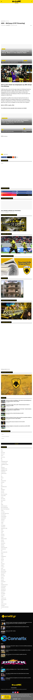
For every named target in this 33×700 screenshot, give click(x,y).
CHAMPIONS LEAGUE (4, 461)
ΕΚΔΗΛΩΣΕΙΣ (3, 543)
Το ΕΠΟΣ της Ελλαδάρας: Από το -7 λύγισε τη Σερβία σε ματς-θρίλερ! (17, 669)
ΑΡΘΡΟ (2, 522)
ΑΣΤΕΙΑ (2, 523)
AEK (1, 449)
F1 (1, 474)
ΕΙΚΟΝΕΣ (2, 540)
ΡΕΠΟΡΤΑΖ (3, 592)
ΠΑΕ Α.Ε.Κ (2, 578)
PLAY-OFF (2, 491)
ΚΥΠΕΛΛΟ (2, 566)
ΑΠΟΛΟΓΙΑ (2, 520)
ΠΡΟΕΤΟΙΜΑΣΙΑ (3, 586)
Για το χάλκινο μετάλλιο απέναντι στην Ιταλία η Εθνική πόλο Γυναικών (17, 673)
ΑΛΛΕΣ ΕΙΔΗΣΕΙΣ (3, 516)
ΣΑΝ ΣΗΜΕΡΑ (3, 593)
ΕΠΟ (1, 550)
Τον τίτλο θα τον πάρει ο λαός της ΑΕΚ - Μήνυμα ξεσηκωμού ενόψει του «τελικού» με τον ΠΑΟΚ (18, 405)
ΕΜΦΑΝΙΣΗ (3, 546)
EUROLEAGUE (3, 471)
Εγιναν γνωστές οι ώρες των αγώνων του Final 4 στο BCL (15, 421)
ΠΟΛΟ (2, 583)
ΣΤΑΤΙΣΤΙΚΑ (3, 595)
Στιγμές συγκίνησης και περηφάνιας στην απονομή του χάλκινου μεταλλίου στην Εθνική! (18, 678)
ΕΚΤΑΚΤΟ (2, 544)
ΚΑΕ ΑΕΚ (2, 559)
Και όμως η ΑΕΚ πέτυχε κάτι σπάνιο (8, 131)
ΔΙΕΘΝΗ (2, 537)
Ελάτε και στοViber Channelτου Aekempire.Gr (7, 697)
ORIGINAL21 (3, 489)
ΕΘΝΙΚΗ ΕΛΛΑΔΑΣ (4, 538)
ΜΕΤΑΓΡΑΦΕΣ (3, 569)
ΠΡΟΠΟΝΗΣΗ (3, 587)
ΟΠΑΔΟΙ (2, 577)
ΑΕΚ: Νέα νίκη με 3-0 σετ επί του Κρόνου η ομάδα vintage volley (16, 654)
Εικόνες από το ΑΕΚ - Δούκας (11, 630)
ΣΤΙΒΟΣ (2, 596)
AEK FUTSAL (6, 154)
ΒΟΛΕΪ (2, 529)
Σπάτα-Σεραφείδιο (3, 599)
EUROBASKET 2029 (4, 470)
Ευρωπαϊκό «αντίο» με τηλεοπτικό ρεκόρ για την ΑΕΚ (14, 413)
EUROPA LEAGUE (3, 473)
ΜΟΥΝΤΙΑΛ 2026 (3, 571)
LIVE (1, 483)
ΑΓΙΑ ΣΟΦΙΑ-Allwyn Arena (5, 513)
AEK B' (2, 451)
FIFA (1, 476)
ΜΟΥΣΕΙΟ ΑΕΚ (3, 572)
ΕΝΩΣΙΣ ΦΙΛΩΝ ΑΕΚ (4, 547)
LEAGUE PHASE (3, 480)
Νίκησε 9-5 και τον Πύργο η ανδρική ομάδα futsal (10, 62)
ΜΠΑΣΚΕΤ (2, 574)
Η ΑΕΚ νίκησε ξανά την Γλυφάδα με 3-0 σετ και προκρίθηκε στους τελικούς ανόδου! (18, 650)
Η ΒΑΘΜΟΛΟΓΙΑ (3, 556)
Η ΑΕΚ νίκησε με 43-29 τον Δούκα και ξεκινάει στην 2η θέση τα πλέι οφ (17, 626)
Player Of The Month (4, 494)
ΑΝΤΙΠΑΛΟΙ (3, 519)
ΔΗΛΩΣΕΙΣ (2, 534)
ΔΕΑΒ (2, 532)
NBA (1, 488)
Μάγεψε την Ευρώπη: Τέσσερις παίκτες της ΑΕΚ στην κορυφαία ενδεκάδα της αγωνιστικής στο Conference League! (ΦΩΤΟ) (19, 418)
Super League (3, 498)
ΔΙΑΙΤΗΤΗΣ (2, 535)
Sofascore (8, 369)
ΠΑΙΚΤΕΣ (2, 580)
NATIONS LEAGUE (4, 486)
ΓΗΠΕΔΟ (2, 531)
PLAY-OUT (2, 492)
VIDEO (2, 504)
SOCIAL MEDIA (3, 495)
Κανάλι (2, 568)
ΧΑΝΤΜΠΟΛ (3, 605)
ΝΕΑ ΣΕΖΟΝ (3, 575)
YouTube (2, 510)
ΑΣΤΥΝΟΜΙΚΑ (3, 525)
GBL (1, 479)
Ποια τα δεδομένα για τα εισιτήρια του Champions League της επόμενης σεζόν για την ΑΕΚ (15, 120)
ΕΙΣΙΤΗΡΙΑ (2, 541)
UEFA (2, 501)
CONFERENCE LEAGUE (4, 464)
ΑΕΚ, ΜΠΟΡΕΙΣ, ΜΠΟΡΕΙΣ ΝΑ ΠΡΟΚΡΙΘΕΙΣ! (11, 210)
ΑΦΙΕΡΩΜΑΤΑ (3, 526)
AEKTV (2, 455)
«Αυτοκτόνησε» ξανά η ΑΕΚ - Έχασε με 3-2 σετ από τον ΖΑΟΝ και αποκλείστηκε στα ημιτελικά (19, 646)
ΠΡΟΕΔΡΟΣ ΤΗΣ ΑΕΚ (4, 584)
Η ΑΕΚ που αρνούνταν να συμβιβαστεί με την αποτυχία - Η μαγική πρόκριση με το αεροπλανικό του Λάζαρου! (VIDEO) (18, 409)
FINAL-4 (2, 477)
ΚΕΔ (1, 562)
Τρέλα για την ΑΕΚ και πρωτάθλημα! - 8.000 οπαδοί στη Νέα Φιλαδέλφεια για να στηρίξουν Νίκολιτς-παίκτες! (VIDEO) (18, 401)
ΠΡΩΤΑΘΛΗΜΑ (3, 590)
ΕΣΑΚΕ (2, 553)
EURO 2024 (3, 467)
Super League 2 (3, 500)
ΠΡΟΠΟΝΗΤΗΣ (3, 589)
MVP (1, 485)
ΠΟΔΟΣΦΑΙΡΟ (3, 581)
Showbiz (2, 497)
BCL (1, 458)
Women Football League (4, 507)
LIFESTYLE (2, 482)
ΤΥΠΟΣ (2, 602)
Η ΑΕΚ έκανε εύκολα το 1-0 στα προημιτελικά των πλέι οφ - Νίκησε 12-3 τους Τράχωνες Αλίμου (15, 51)
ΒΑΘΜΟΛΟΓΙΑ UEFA (4, 528)
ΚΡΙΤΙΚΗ (2, 565)
